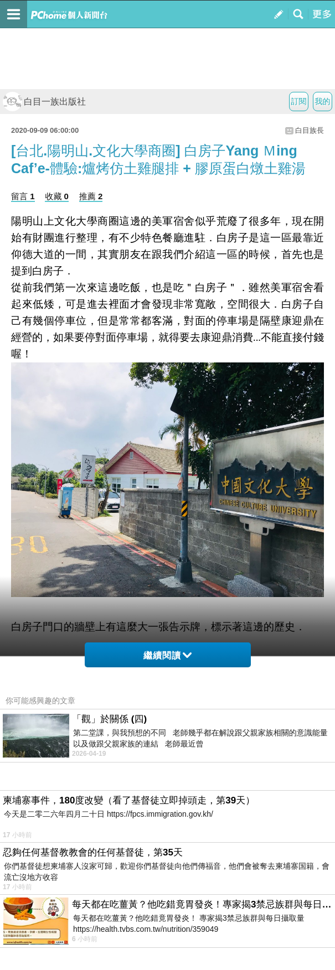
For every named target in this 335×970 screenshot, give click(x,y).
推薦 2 (91, 196)
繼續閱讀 (167, 655)
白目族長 (309, 130)
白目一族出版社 (44, 101)
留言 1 (23, 196)
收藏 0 (57, 196)
